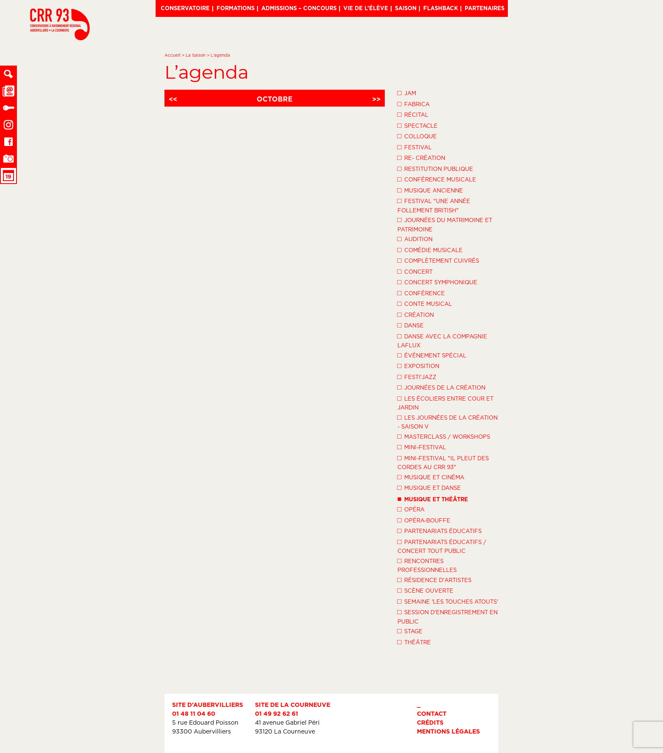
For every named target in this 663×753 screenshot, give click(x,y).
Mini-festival (421, 447)
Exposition (418, 365)
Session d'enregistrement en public (447, 616)
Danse (410, 325)
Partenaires (484, 8)
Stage (409, 631)
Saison (405, 8)
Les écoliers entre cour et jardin (445, 402)
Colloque (417, 136)
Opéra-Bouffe (423, 520)
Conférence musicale (436, 179)
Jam (406, 92)
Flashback (440, 8)
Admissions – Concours (299, 8)
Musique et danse (429, 487)
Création (415, 314)
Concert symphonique (437, 282)
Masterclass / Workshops (443, 436)
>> (376, 99)
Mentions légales (448, 731)
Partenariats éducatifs (439, 530)
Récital (412, 114)
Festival (414, 147)
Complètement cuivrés (438, 260)
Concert (415, 271)
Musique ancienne (430, 190)
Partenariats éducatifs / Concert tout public (441, 546)
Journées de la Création (441, 387)
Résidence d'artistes (434, 579)
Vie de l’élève (365, 8)
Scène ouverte (425, 590)
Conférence (421, 293)
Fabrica (413, 103)
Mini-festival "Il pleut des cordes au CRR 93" (443, 462)
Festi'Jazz (416, 376)
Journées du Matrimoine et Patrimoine (444, 224)
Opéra (411, 509)
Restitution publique (435, 168)
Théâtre (414, 642)
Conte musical (424, 303)
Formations (235, 8)
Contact (432, 713)
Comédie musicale (430, 249)
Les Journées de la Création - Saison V (447, 421)
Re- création (421, 157)
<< (173, 99)
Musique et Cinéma (430, 477)
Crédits (430, 722)
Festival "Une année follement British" (433, 205)
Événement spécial (431, 355)
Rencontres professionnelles (427, 565)
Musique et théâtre (432, 499)
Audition (415, 238)
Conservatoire (185, 8)
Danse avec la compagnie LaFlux (442, 340)
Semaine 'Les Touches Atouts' (447, 601)
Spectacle (417, 125)
